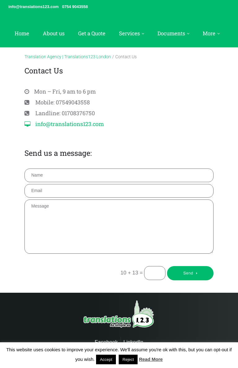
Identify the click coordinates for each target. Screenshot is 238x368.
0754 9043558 (75, 6)
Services (129, 33)
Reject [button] (128, 359)
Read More (151, 359)
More (209, 33)
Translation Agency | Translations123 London (67, 56)
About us (53, 33)
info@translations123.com (69, 124)
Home (22, 33)
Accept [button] (106, 359)
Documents (171, 33)
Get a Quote (91, 33)
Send (188, 273)
